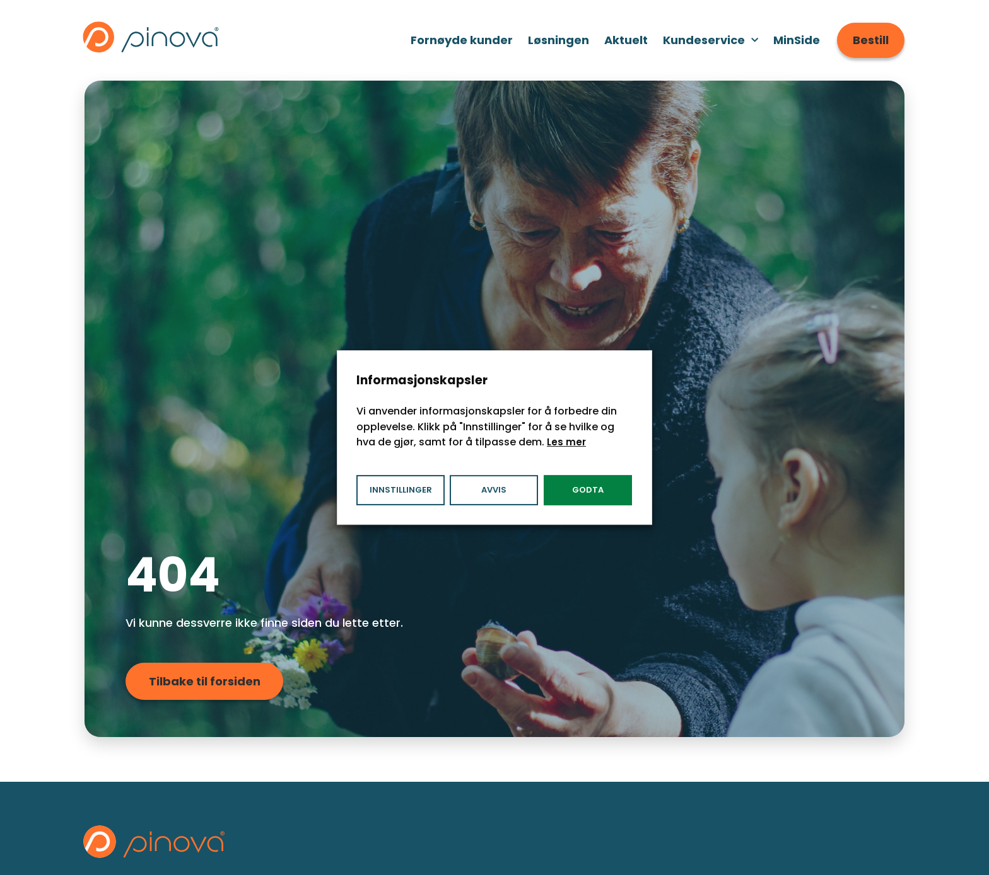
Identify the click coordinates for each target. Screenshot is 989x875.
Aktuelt (626, 40)
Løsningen (558, 40)
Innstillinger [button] (401, 490)
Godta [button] (588, 490)
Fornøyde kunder (462, 40)
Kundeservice (710, 40)
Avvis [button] (493, 490)
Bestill (871, 40)
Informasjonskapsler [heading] (422, 380)
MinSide (796, 40)
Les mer (566, 442)
